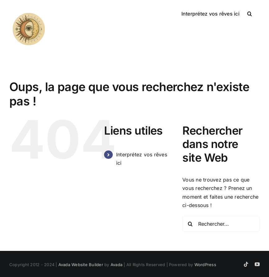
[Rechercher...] (221, 224)
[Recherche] (190, 224)
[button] (249, 13)
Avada (116, 264)
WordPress (205, 264)
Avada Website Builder (80, 264)
